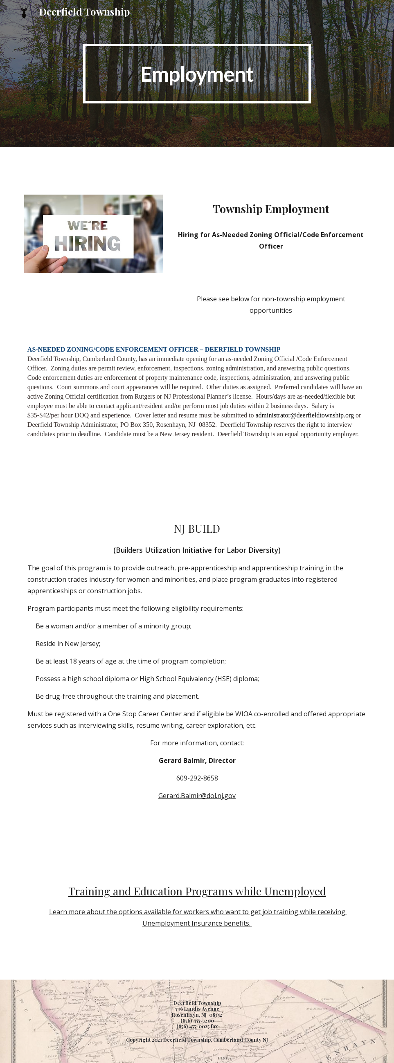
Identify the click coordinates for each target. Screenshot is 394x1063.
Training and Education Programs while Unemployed (197, 891)
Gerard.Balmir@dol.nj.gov (197, 795)
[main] (197, 73)
